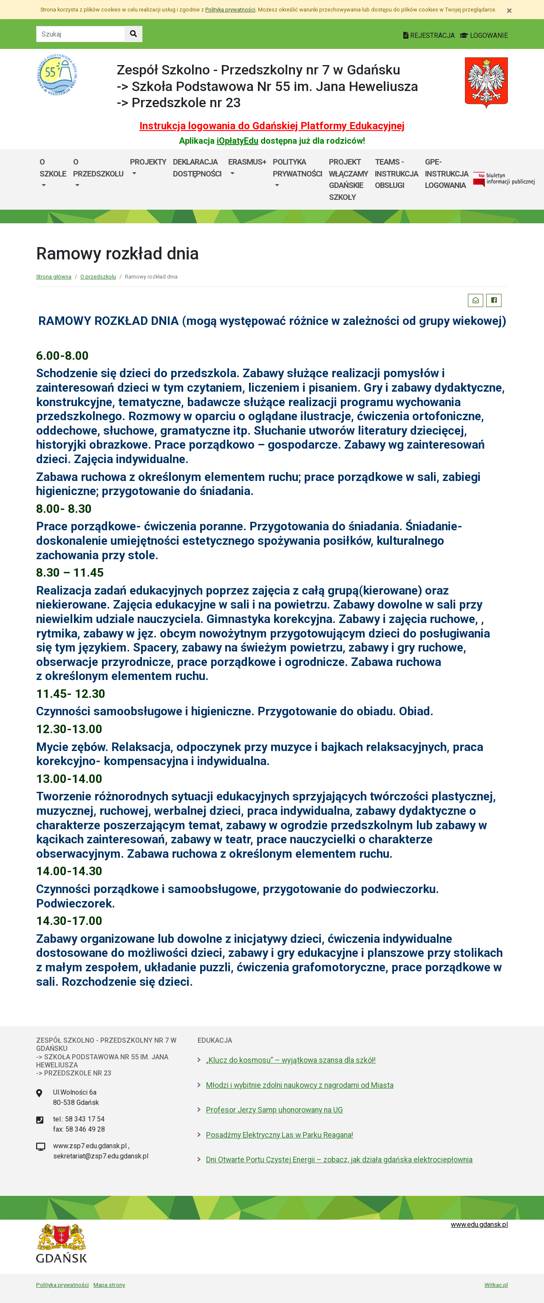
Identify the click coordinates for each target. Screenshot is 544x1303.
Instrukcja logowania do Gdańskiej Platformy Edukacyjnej (272, 126)
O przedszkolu (98, 167)
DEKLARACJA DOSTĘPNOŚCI (197, 167)
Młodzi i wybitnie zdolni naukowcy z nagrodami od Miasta (300, 1085)
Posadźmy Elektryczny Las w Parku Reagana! (279, 1135)
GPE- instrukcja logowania (446, 173)
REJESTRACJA (429, 35)
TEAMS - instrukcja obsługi (396, 173)
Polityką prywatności (230, 9)
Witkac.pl (496, 1284)
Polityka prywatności (62, 1284)
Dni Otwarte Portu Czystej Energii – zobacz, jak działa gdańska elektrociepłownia (339, 1159)
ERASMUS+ (247, 161)
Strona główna (53, 276)
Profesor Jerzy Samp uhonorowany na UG (274, 1110)
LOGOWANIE (484, 35)
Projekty (148, 161)
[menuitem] (53, 179)
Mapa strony (109, 1284)
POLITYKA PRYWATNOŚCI (297, 167)
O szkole (53, 167)
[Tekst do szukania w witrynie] (80, 34)
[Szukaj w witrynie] (133, 34)
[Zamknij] (509, 11)
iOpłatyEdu (237, 141)
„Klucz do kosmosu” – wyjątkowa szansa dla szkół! (291, 1060)
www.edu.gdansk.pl (479, 1224)
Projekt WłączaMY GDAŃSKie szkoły (348, 179)
